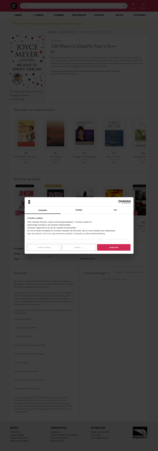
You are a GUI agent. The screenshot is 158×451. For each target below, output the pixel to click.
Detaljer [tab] (79, 210)
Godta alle (113, 247)
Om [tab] (115, 210)
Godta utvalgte (44, 247)
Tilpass (79, 247)
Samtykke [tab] (42, 210)
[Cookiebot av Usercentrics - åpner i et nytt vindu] (120, 202)
